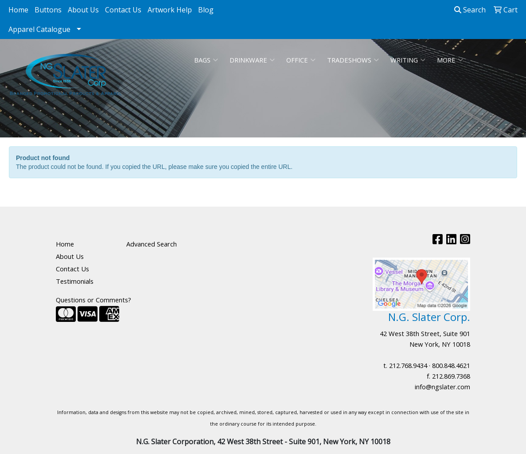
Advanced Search (151, 243)
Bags (206, 60)
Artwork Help (170, 10)
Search (470, 10)
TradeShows (353, 60)
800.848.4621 (451, 365)
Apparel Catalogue (39, 29)
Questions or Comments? (93, 299)
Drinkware (252, 60)
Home (18, 10)
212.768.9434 (408, 365)
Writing (407, 60)
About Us (83, 10)
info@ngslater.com (442, 386)
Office (301, 60)
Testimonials (75, 281)
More (450, 60)
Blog (206, 10)
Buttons (48, 10)
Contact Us (123, 10)
